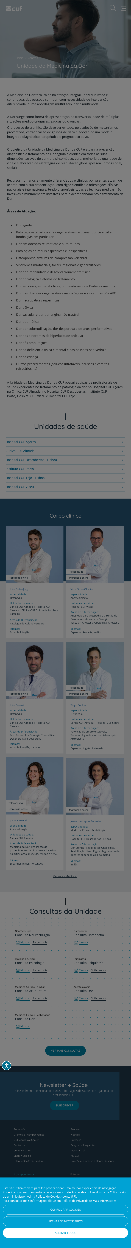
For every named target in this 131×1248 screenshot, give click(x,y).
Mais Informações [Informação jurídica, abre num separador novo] (104, 1201)
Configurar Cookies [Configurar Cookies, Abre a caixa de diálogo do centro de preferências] (65, 1209)
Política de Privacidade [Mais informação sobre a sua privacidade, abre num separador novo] (77, 1201)
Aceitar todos (65, 1233)
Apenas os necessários (65, 1221)
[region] (65, 1212)
